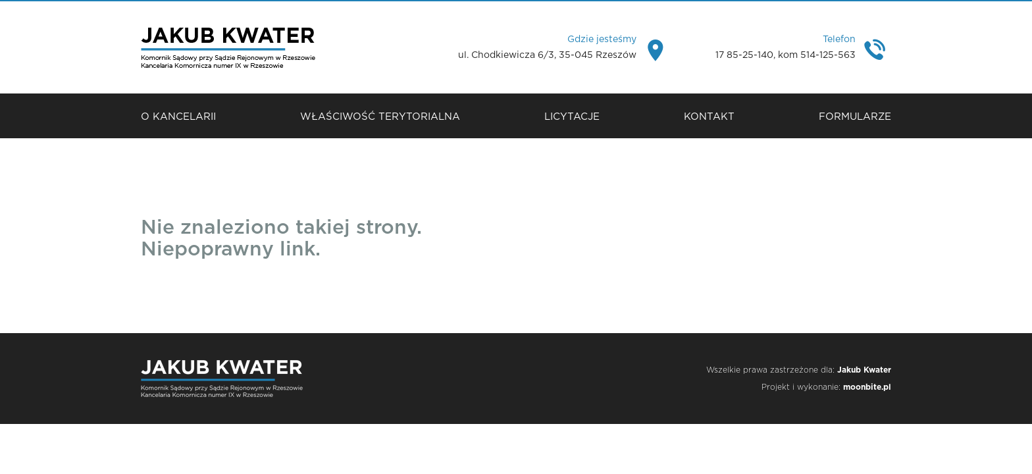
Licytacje (572, 117)
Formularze (855, 117)
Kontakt (709, 117)
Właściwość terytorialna (380, 117)
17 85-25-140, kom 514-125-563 (785, 55)
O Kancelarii (178, 117)
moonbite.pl (867, 387)
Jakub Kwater (864, 370)
